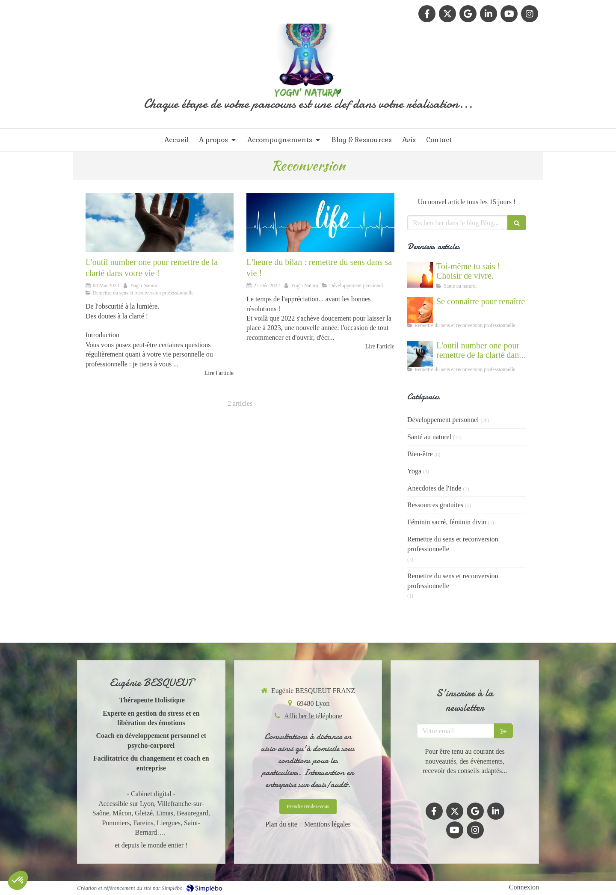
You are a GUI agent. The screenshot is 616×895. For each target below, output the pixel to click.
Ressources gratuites (435, 504)
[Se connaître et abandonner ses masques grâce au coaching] (420, 310)
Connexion (524, 887)
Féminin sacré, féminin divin (446, 522)
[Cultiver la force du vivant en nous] (420, 275)
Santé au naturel (429, 436)
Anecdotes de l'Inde (434, 488)
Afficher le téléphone (313, 716)
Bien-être (420, 454)
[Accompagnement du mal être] (160, 222)
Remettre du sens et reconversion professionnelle (452, 544)
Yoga (414, 471)
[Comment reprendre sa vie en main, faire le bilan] (320, 222)
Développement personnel (443, 419)
